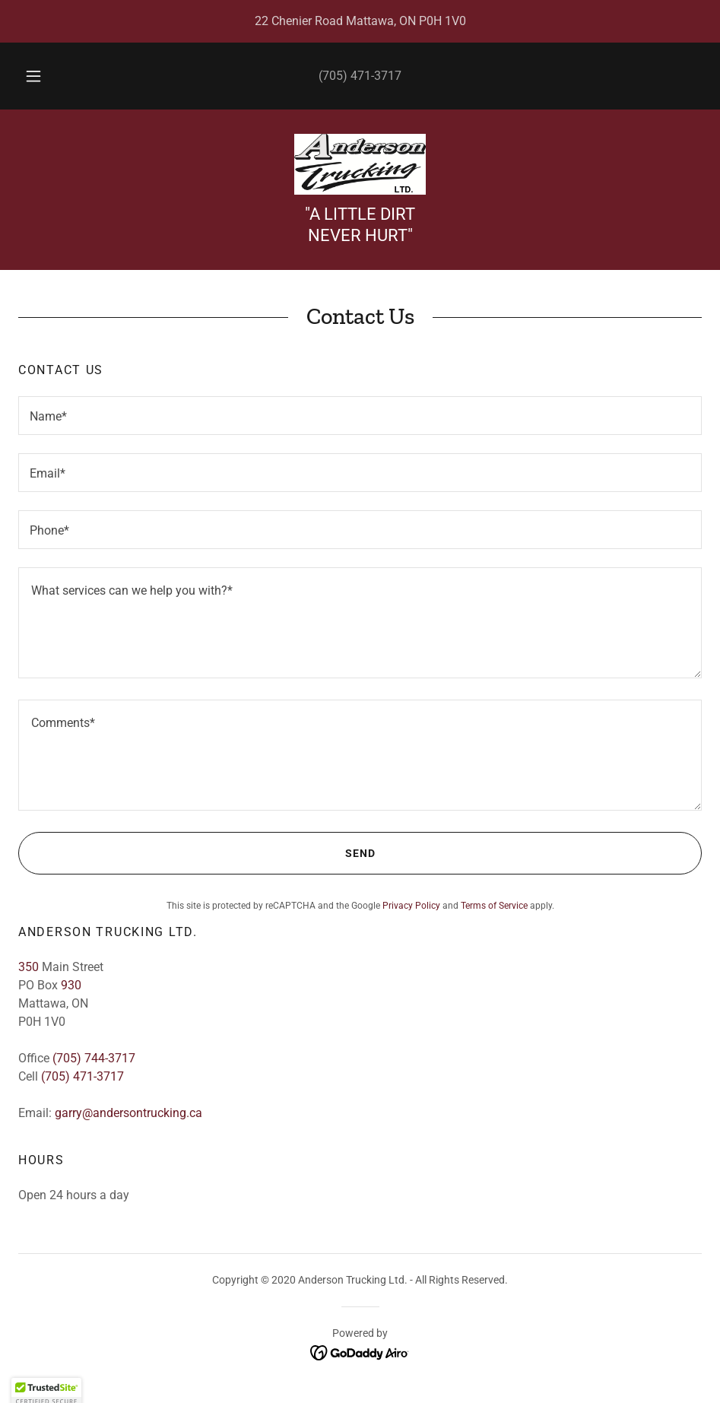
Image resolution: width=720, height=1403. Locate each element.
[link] (360, 164)
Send (196, 853)
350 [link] (28, 967)
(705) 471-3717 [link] (360, 75)
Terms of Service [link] (494, 905)
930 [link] (71, 985)
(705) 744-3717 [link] (93, 1058)
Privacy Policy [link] (411, 905)
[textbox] (360, 415)
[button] (48, 76)
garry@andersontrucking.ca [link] (128, 1113)
